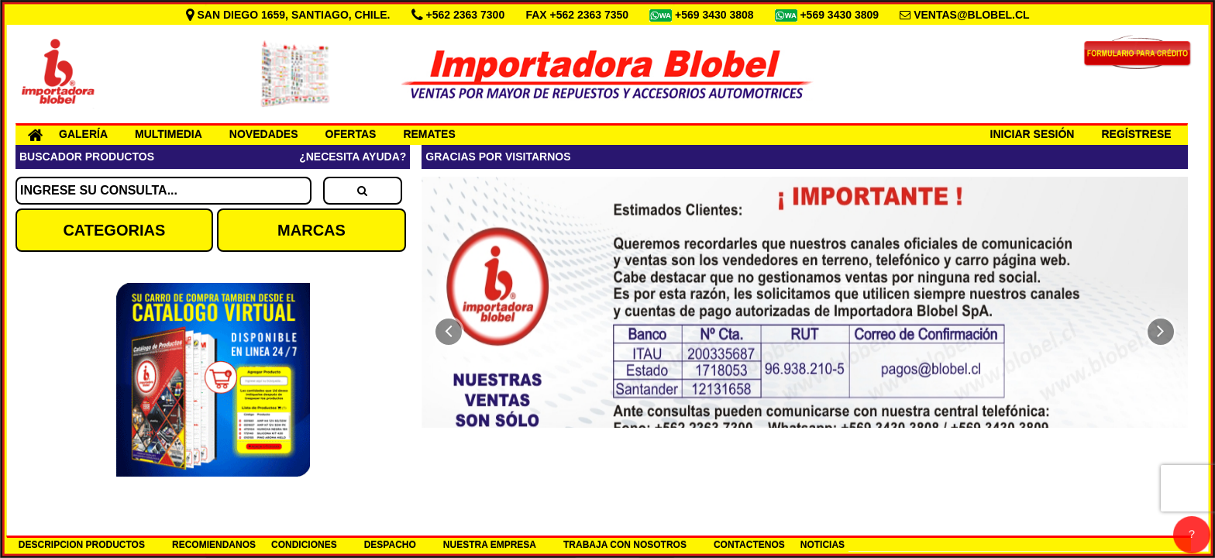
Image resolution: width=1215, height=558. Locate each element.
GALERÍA (83, 134)
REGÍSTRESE (1136, 134)
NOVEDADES (263, 134)
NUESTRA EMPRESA (489, 544)
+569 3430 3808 (716, 15)
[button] (448, 331)
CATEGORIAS (114, 230)
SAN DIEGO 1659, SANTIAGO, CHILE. (290, 15)
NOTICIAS (822, 544)
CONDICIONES (304, 544)
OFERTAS (351, 134)
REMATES (429, 134)
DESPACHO (390, 544)
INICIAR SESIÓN (1032, 134)
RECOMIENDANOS (214, 544)
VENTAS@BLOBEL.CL (972, 15)
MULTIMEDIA (168, 134)
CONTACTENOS (749, 544)
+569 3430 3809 (841, 15)
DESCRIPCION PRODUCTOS (82, 544)
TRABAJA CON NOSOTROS (625, 544)
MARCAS (311, 230)
